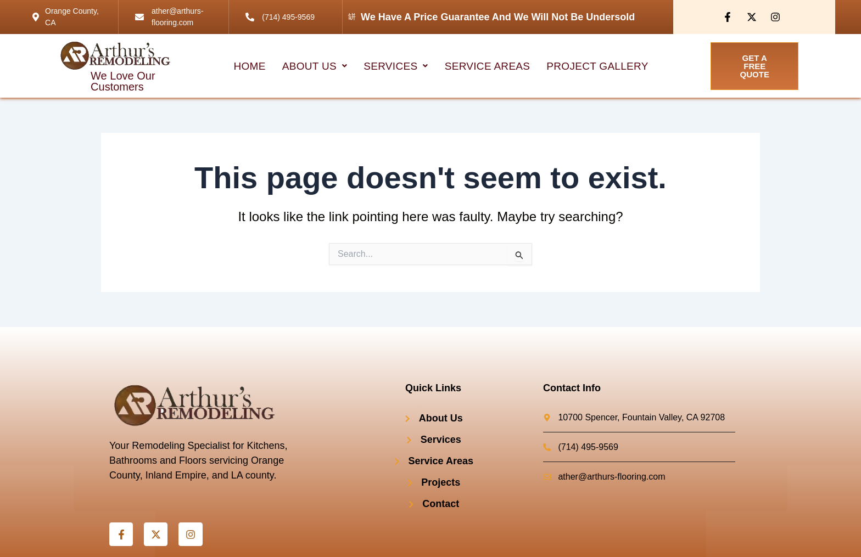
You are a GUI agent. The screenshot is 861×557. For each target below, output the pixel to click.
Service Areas (487, 66)
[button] (315, 66)
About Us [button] (315, 66)
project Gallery (597, 66)
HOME (250, 66)
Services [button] (396, 66)
